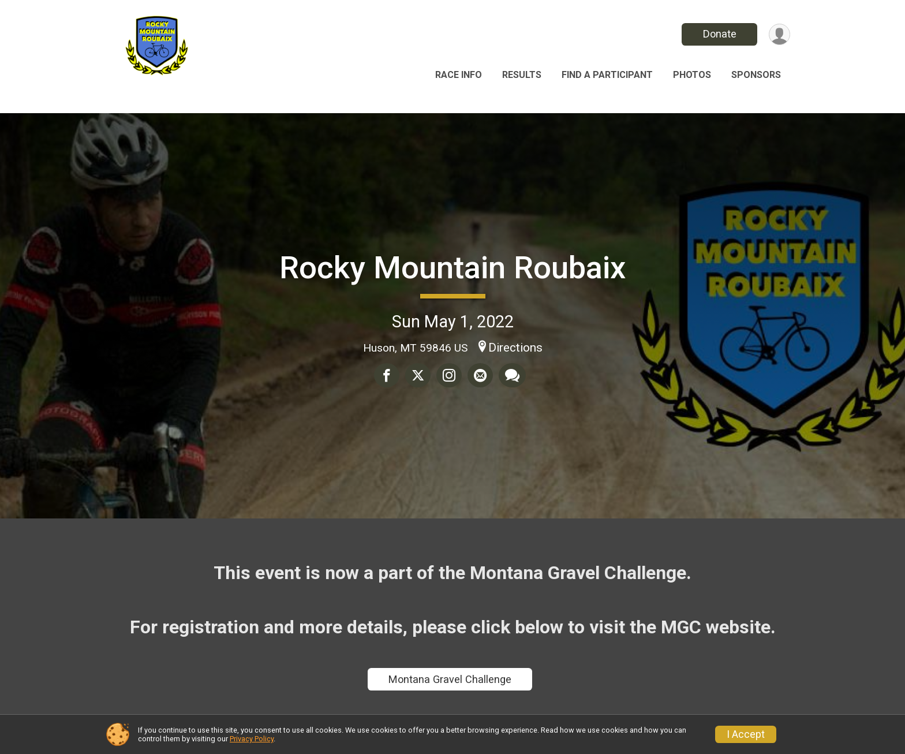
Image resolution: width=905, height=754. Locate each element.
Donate (719, 34)
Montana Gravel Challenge (449, 679)
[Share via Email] (480, 375)
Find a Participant (607, 74)
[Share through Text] (512, 375)
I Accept (746, 734)
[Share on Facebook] (386, 375)
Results (521, 74)
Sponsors (756, 74)
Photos (692, 74)
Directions (515, 347)
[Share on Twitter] (418, 375)
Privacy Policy (252, 738)
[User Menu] (779, 34)
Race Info (458, 74)
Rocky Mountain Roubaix (452, 267)
